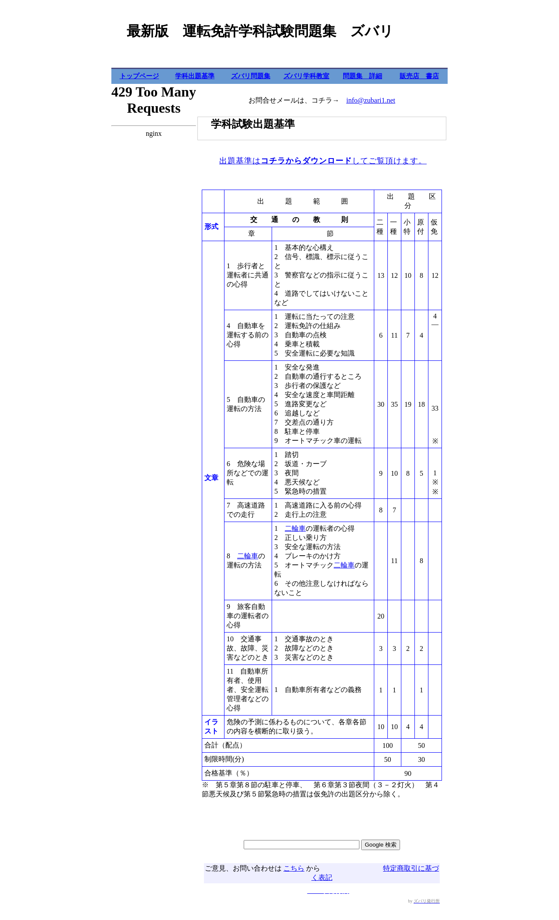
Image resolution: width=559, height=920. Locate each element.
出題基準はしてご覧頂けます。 (323, 160)
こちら (293, 868)
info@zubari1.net (370, 100)
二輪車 (247, 556)
